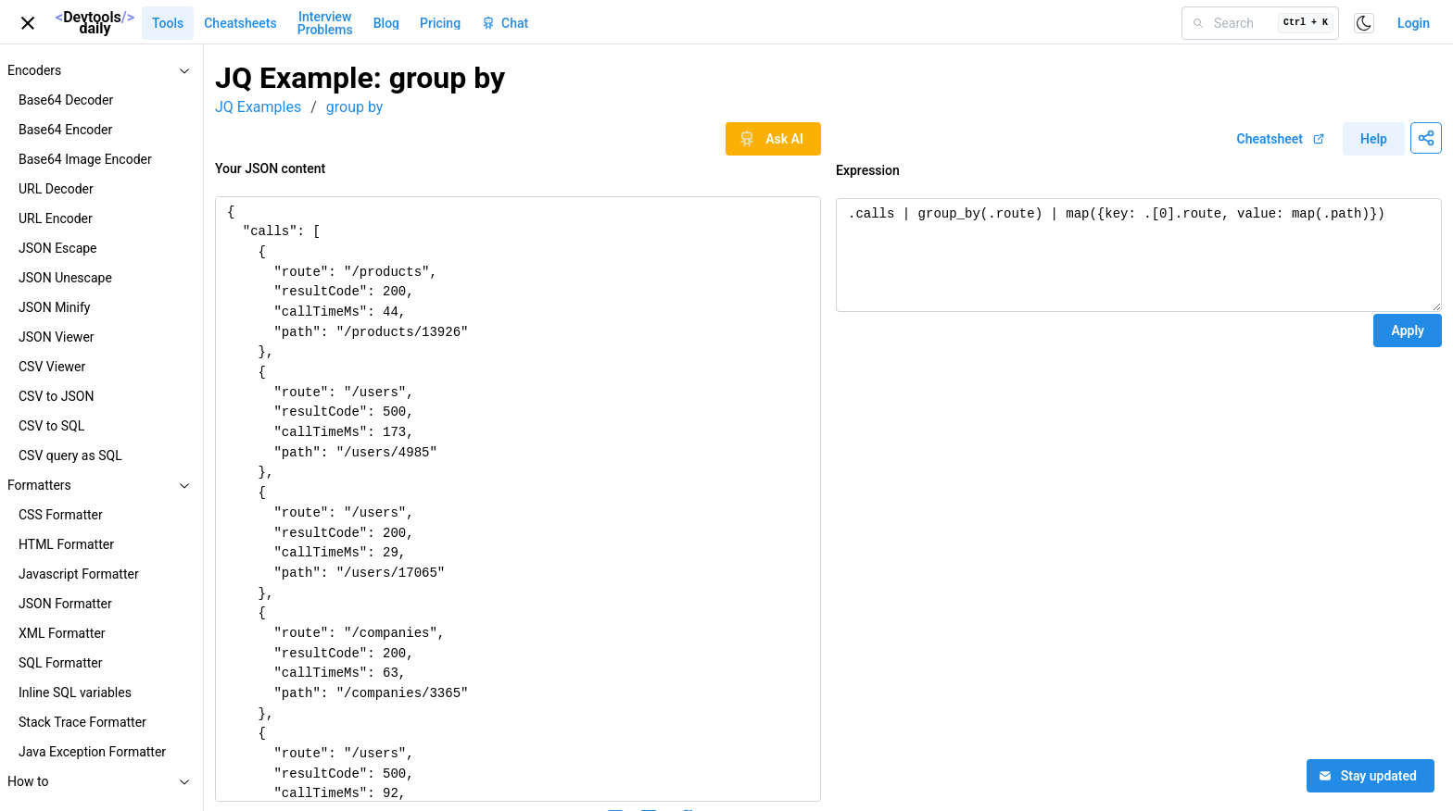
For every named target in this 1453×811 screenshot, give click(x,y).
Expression (868, 170)
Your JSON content (270, 168)
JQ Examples (258, 107)
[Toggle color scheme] (1364, 23)
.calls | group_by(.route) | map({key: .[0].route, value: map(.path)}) (1139, 255)
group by (355, 107)
